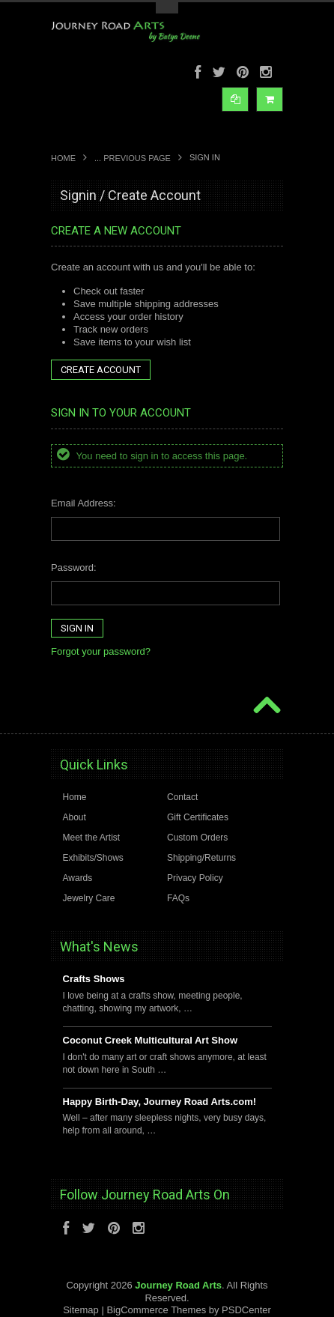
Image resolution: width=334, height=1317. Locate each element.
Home (63, 158)
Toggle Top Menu (167, 7)
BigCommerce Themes (156, 1310)
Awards (78, 878)
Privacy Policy (195, 878)
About (74, 817)
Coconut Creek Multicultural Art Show (150, 1040)
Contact (182, 797)
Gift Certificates (197, 817)
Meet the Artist (92, 837)
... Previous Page (132, 158)
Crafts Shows (94, 978)
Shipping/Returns (201, 858)
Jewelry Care (89, 898)
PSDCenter (246, 1310)
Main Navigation (64, 132)
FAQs (178, 898)
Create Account (101, 369)
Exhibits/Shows (93, 858)
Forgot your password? (101, 651)
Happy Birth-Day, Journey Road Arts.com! (160, 1101)
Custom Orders (197, 837)
